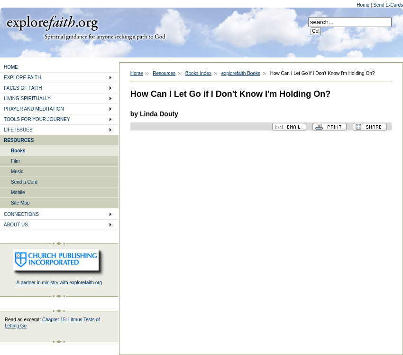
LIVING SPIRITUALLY (27, 98)
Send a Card (24, 182)
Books (18, 150)
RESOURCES (19, 140)
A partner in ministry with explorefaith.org (59, 282)
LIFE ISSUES (18, 129)
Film (15, 161)
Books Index (198, 73)
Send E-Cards (388, 5)
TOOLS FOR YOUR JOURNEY (37, 119)
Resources (164, 73)
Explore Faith (52, 22)
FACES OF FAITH (23, 88)
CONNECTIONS (21, 214)
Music (17, 171)
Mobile (18, 192)
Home (363, 5)
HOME (11, 67)
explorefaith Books (240, 73)
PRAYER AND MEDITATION (34, 109)
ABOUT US (16, 224)
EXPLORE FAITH (22, 77)
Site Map (20, 203)
